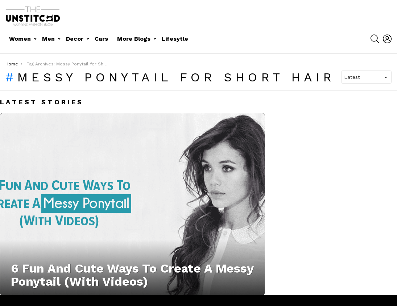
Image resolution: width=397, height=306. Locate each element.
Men (48, 38)
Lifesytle (175, 38)
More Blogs (133, 38)
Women (20, 38)
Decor (74, 38)
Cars (101, 38)
